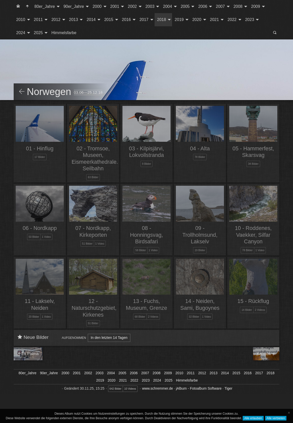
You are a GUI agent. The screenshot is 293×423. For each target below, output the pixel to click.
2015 (108, 19)
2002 (132, 6)
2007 (220, 6)
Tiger (228, 388)
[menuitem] (18, 6)
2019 (179, 19)
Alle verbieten (276, 418)
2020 (196, 19)
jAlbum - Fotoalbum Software (199, 388)
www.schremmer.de (157, 388)
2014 (91, 19)
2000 (97, 6)
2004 (167, 6)
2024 (20, 33)
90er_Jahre (74, 6)
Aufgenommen (74, 338)
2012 (55, 19)
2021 (214, 19)
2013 (73, 19)
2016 (126, 19)
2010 (20, 19)
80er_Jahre (44, 6)
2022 (232, 19)
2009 (255, 6)
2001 (114, 6)
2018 (161, 19)
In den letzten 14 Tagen (109, 338)
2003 (150, 6)
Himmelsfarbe (63, 33)
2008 (238, 6)
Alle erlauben (253, 418)
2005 (185, 6)
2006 (202, 6)
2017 (144, 19)
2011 (38, 19)
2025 (38, 33)
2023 (249, 19)
